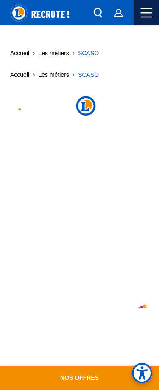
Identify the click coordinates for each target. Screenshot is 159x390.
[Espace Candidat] (118, 12)
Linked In (82, 145)
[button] (97, 12)
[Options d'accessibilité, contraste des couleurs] (142, 373)
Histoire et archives (41, 283)
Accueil (19, 53)
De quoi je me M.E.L (38, 265)
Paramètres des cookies (47, 223)
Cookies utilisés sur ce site (52, 213)
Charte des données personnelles (63, 204)
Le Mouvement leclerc (44, 255)
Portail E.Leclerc (37, 274)
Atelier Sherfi (124, 308)
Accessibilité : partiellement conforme (70, 232)
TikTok (109, 145)
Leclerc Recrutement (53, 106)
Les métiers (52, 53)
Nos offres (80, 377)
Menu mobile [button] (146, 12)
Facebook (95, 145)
